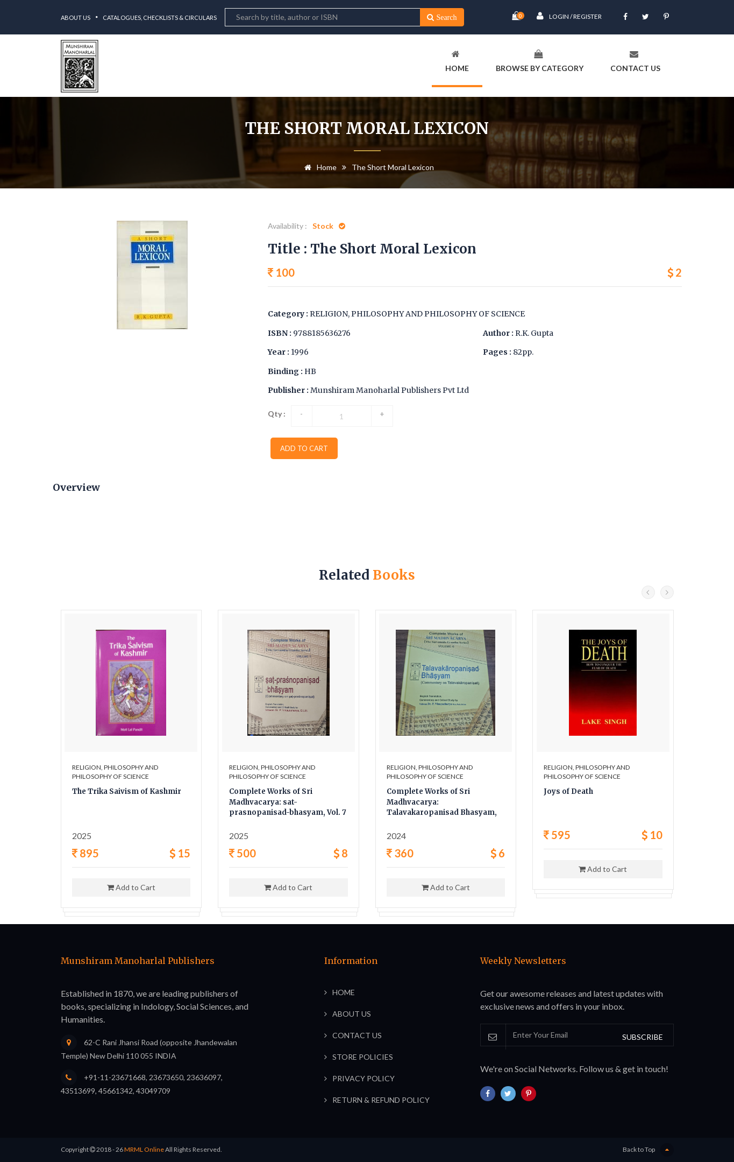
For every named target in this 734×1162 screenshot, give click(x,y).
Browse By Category (539, 61)
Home (457, 61)
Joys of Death (568, 791)
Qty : (277, 413)
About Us (75, 17)
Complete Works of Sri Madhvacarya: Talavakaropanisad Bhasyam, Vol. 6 (442, 803)
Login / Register (569, 15)
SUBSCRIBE (642, 1036)
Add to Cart (131, 887)
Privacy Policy (363, 1078)
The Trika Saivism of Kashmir (126, 791)
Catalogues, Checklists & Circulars (160, 17)
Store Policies (362, 1056)
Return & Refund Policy (381, 1099)
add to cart (304, 448)
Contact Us (635, 61)
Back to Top (648, 1150)
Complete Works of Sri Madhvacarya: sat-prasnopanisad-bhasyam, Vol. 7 (287, 802)
